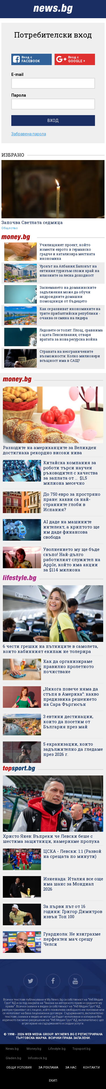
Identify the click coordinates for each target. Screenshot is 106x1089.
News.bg (12, 1049)
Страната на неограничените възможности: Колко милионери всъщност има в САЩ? (70, 356)
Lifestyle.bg (57, 1049)
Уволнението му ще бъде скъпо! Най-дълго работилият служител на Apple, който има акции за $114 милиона (71, 559)
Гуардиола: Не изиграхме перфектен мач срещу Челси (72, 939)
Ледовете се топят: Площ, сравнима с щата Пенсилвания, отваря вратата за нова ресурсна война (71, 334)
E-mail (17, 74)
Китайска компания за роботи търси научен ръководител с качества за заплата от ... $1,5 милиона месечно (70, 473)
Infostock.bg (37, 1058)
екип (53, 1080)
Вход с (31, 59)
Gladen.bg (13, 1058)
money (19, 237)
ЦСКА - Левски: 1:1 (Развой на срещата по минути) (72, 854)
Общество (9, 228)
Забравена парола (28, 134)
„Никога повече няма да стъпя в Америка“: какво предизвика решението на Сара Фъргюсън (71, 696)
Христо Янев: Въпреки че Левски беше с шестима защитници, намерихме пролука (51, 838)
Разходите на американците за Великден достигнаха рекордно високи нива (49, 450)
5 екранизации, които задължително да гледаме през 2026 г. (73, 749)
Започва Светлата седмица (32, 222)
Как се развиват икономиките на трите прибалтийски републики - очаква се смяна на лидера (70, 313)
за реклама (48, 1067)
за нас (70, 1067)
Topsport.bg (81, 1049)
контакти (91, 1067)
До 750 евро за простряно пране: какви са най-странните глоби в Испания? (71, 501)
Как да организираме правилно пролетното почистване (68, 666)
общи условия (19, 1067)
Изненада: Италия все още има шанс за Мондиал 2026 (73, 883)
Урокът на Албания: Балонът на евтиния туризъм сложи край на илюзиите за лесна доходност (69, 270)
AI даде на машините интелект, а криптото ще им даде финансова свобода (71, 529)
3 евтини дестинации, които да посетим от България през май (68, 721)
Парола (18, 95)
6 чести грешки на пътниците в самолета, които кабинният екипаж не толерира (50, 648)
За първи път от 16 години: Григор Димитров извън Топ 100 (72, 911)
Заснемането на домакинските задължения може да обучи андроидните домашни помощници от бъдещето (68, 294)
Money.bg (34, 1049)
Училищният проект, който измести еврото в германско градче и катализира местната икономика (67, 251)
